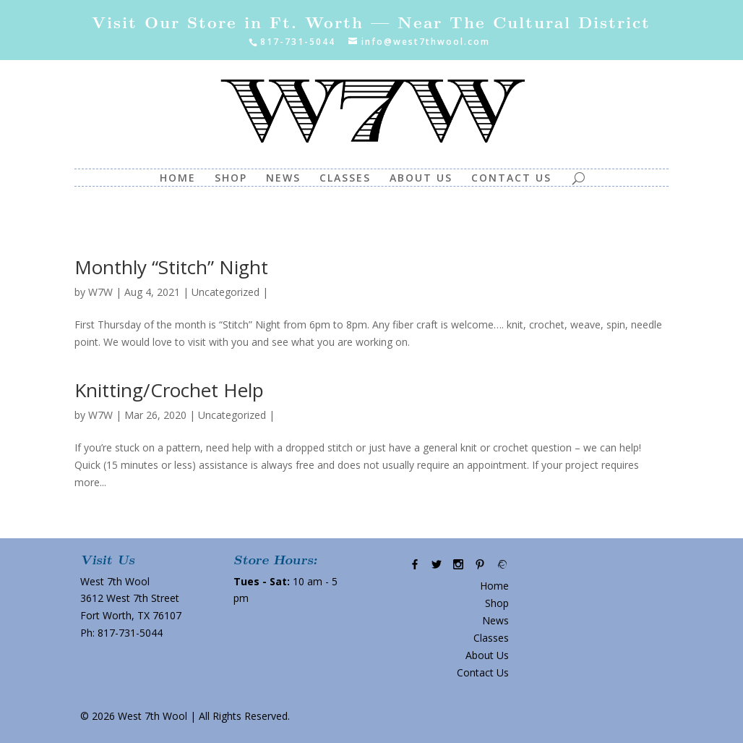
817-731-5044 (130, 633)
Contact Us (511, 178)
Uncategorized (225, 292)
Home (178, 178)
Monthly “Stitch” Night (171, 267)
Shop (231, 178)
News (283, 178)
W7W (100, 292)
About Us (421, 178)
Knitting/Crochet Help (169, 390)
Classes (345, 178)
